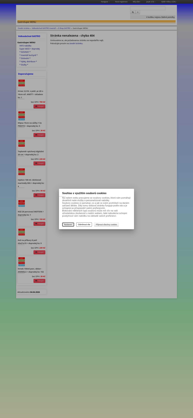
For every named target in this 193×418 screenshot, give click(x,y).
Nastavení (68, 224)
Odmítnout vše (84, 224)
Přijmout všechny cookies (106, 224)
